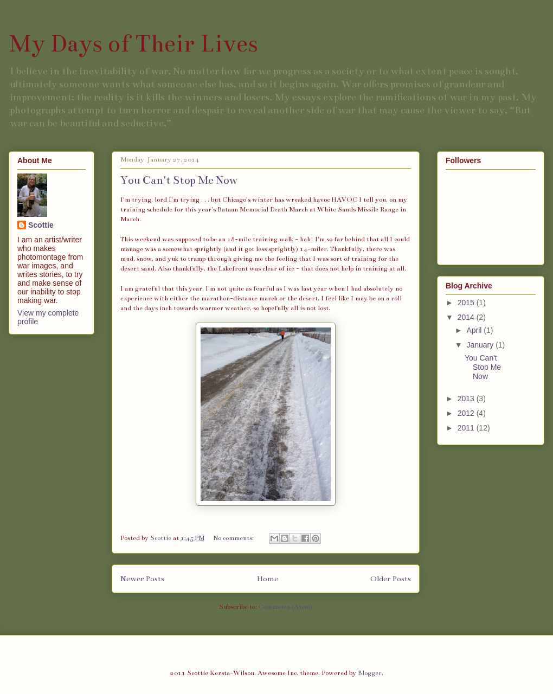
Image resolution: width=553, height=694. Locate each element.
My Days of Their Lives (133, 43)
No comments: (234, 538)
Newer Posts (142, 578)
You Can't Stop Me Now (179, 180)
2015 (467, 302)
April (475, 330)
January (481, 344)
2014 (467, 317)
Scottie (41, 225)
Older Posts (390, 578)
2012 (467, 413)
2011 (467, 427)
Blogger (370, 673)
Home (267, 578)
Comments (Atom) (285, 607)
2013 (467, 398)
